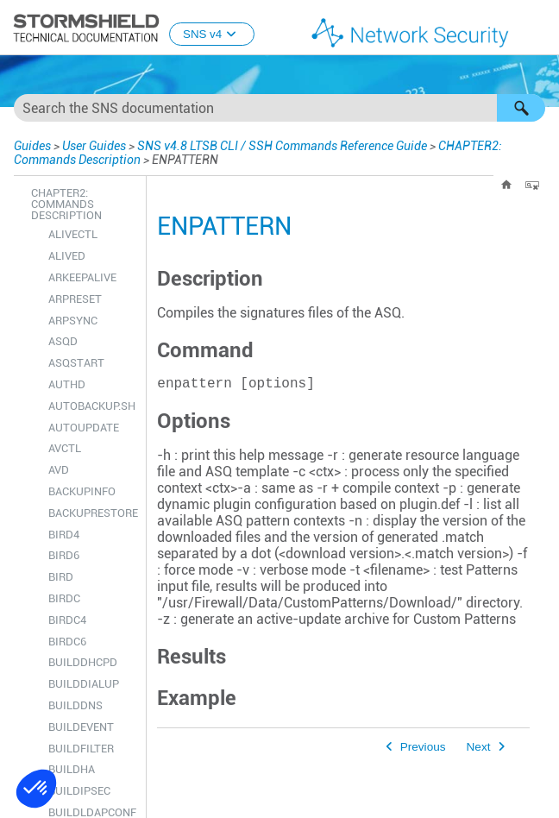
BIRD (60, 576)
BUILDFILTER (81, 748)
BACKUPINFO (82, 491)
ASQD (63, 341)
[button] (521, 108)
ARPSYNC (72, 320)
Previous (423, 750)
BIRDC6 (67, 641)
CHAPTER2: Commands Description (66, 204)
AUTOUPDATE (83, 427)
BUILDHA (71, 769)
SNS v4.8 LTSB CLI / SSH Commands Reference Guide (282, 146)
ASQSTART (76, 362)
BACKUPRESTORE (92, 513)
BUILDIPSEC (79, 790)
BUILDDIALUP (83, 683)
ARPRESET (75, 299)
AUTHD (66, 384)
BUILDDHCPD (82, 662)
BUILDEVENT (81, 726)
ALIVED (66, 255)
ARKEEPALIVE (82, 277)
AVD (58, 469)
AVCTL (64, 448)
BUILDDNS (75, 705)
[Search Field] (279, 108)
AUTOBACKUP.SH (91, 406)
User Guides (94, 146)
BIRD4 (63, 534)
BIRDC (64, 598)
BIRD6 (63, 555)
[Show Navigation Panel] (538, 28)
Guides (32, 146)
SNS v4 (212, 34)
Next (479, 750)
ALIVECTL (72, 234)
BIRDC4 (67, 620)
